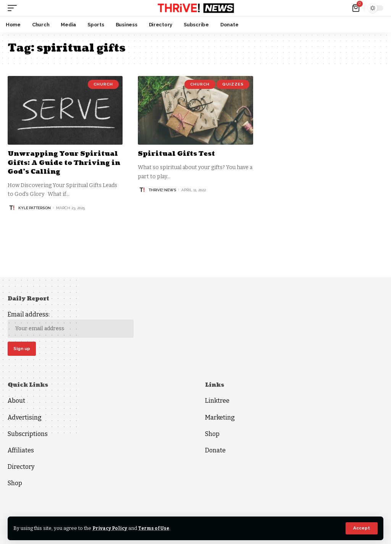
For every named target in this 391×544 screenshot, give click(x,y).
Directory (21, 467)
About (16, 401)
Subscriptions (28, 435)
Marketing (220, 418)
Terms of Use (156, 528)
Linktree (217, 401)
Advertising (25, 418)
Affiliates (21, 451)
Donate (215, 451)
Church (103, 84)
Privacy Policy (110, 528)
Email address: (71, 324)
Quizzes (233, 84)
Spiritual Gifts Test (179, 153)
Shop (15, 484)
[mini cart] (356, 8)
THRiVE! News (162, 190)
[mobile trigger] (14, 8)
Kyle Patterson (34, 208)
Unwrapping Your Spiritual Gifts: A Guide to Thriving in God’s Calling (63, 162)
